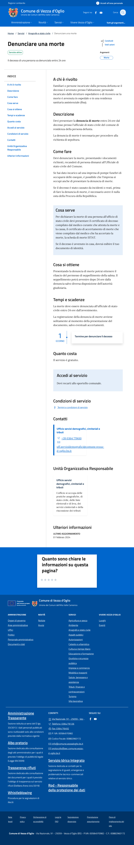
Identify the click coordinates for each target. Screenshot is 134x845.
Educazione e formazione (81, 653)
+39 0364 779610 (72, 438)
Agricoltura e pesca (78, 620)
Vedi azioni (107, 45)
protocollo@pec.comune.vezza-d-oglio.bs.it (65, 751)
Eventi (102, 625)
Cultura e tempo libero (79, 649)
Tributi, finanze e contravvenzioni (77, 689)
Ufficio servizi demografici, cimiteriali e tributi (78, 430)
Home (11, 33)
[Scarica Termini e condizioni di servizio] (70, 407)
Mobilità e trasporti (78, 672)
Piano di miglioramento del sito (116, 821)
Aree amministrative (18, 625)
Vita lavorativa (76, 701)
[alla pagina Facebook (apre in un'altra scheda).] (94, 12)
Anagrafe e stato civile (39, 33)
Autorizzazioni (76, 639)
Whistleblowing (20, 792)
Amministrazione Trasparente (21, 715)
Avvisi (41, 625)
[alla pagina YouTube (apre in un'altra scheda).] (99, 12)
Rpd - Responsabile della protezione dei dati (66, 787)
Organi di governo (17, 620)
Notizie (41, 620)
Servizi (21, 33)
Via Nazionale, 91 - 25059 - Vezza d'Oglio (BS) (67, 719)
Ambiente (73, 625)
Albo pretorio (18, 743)
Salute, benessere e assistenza (78, 680)
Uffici (10, 630)
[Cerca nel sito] (123, 12)
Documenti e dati (16, 644)
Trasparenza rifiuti (22, 767)
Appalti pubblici (76, 635)
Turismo (72, 696)
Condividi (106, 41)
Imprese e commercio (79, 668)
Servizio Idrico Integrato (66, 760)
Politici (11, 635)
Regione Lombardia (16, 3)
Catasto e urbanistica (79, 644)
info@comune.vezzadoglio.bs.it (65, 744)
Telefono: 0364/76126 (61, 724)
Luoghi (102, 620)
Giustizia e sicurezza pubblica (78, 661)
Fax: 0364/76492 (58, 728)
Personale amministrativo (20, 639)
